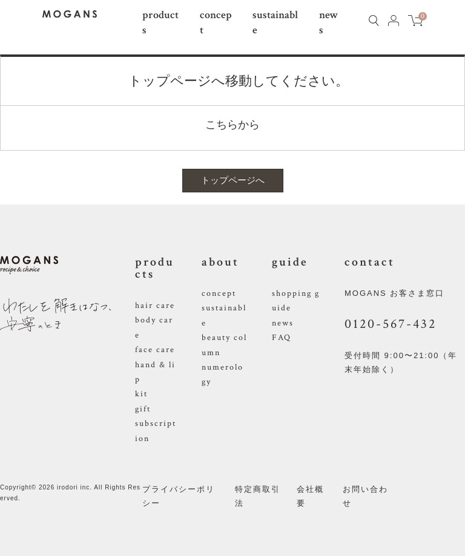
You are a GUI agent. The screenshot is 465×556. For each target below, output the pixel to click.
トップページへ (233, 180)
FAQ (281, 337)
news (283, 323)
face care (155, 349)
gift (143, 409)
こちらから (232, 125)
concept (219, 293)
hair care (155, 305)
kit (141, 393)
